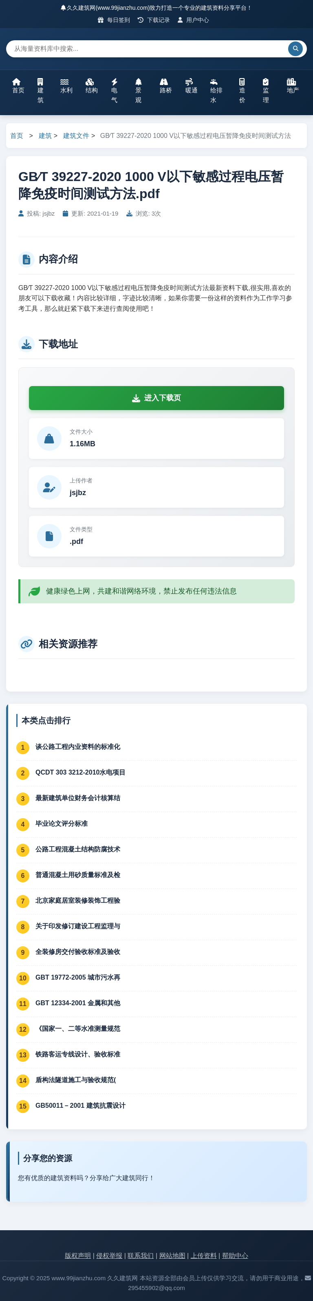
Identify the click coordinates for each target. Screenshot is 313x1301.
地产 (293, 86)
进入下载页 (156, 398)
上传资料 (204, 1255)
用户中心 (193, 20)
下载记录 (154, 20)
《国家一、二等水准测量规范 (77, 1028)
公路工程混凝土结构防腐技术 (77, 849)
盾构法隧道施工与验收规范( (75, 1079)
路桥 (166, 86)
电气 (114, 90)
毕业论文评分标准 (61, 823)
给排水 (216, 90)
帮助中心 (235, 1255)
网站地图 (172, 1255)
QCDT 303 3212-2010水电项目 (80, 772)
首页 (18, 86)
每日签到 (114, 20)
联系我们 (141, 1255)
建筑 (40, 90)
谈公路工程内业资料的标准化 (77, 746)
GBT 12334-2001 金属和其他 (77, 1003)
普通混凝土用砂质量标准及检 (77, 874)
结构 (92, 86)
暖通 (191, 86)
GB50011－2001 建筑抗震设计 (80, 1105)
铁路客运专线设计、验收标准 (77, 1054)
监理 (266, 90)
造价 (242, 90)
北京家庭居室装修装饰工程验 (77, 900)
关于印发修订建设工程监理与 (77, 926)
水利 (66, 86)
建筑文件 (76, 135)
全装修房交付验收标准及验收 (77, 951)
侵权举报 (109, 1255)
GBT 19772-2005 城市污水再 (77, 977)
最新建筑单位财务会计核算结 (77, 798)
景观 (138, 90)
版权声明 (78, 1255)
